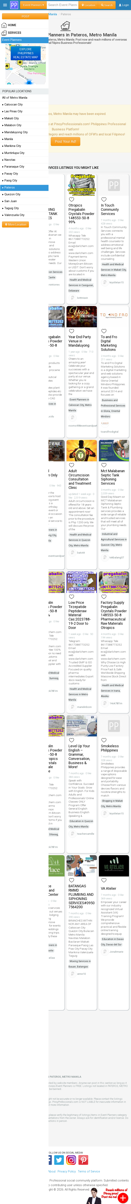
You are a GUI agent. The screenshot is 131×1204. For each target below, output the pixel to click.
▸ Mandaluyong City (15, 132)
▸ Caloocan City (12, 104)
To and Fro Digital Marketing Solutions (109, 343)
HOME (8, 25)
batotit (81, 552)
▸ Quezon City (11, 194)
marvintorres (52, 284)
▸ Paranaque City (13, 166)
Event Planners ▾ (33, 4)
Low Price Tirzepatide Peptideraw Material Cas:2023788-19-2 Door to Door (80, 615)
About (52, 1171)
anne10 (81, 973)
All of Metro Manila (14, 97)
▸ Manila (7, 139)
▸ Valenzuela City (13, 215)
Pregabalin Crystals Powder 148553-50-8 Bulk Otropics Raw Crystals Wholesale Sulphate (49, 758)
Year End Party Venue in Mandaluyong (80, 341)
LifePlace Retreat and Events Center (47, 890)
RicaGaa (50, 957)
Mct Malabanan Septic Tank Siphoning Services (113, 477)
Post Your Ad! (65, 141)
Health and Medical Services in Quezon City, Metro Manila (80, 540)
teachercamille (85, 833)
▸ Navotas (8, 160)
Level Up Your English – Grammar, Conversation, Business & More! (79, 756)
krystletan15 (117, 282)
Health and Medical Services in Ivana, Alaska (112, 691)
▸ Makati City (10, 118)
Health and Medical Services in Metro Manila (80, 694)
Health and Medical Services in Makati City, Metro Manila (114, 270)
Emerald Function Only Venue (46, 475)
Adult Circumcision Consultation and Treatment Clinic (80, 479)
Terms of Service (89, 1171)
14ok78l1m (51, 690)
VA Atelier (108, 889)
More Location (15, 224)
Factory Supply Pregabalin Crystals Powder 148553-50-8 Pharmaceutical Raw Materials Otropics (114, 615)
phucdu (49, 416)
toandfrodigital (109, 431)
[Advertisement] (65, 74)
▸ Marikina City (11, 146)
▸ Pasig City (9, 180)
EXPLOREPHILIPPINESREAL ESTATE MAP (25, 53)
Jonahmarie (116, 951)
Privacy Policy (67, 1171)
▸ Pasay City (10, 173)
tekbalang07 (117, 557)
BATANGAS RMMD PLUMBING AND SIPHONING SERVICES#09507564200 (82, 896)
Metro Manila (48, 14)
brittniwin (82, 297)
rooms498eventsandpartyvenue (87, 425)
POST (25, 16)
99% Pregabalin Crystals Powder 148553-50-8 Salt (49, 343)
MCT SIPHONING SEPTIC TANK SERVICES (46, 211)
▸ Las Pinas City (12, 111)
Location (88, 5)
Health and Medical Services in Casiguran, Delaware (81, 285)
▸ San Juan (9, 201)
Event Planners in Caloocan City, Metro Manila (80, 405)
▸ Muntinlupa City (13, 153)
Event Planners (12, 40)
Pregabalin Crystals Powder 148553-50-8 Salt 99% (49, 609)
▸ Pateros (8, 187)
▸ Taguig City (10, 208)
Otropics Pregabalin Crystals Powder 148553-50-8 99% (81, 213)
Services (11, 33)
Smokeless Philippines (110, 748)
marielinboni (84, 706)
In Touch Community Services (110, 209)
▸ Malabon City (11, 125)
